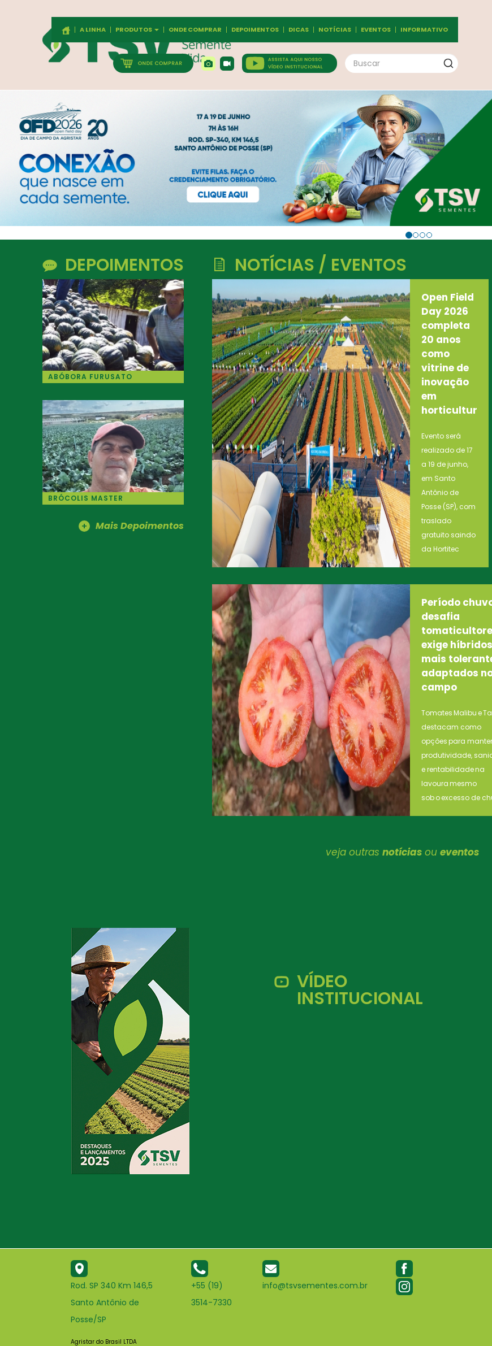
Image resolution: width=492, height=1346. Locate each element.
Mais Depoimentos (131, 527)
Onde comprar (195, 30)
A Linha (93, 30)
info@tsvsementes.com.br (315, 1285)
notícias (402, 852)
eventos (459, 852)
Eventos (376, 30)
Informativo (424, 30)
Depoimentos (255, 30)
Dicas (298, 30)
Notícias (334, 30)
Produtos (137, 30)
